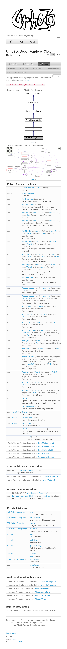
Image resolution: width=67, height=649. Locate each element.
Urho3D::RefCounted (46, 457)
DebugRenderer (19, 72)
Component (43, 493)
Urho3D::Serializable (45, 450)
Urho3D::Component (46, 443)
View (31, 537)
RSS (14, 633)
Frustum (40, 306)
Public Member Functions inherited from (30, 443)
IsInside (25, 429)
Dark (47, 54)
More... (26, 80)
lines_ (32, 512)
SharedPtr (10, 559)
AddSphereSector (28, 330)
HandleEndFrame (18, 496)
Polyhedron (43, 314)
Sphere (38, 322)
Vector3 (36, 213)
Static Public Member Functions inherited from (32, 476)
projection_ (34, 540)
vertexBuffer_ (35, 559)
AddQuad (25, 390)
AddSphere (26, 322)
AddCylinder (26, 341)
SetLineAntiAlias (28, 199)
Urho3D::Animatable (46, 447)
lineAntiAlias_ (34, 565)
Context (37, 188)
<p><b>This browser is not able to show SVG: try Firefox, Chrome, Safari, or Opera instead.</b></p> (33, 115)
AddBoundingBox (28, 288)
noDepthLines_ (35, 518)
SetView (25, 205)
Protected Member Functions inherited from (31, 581)
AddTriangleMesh (28, 357)
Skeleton (40, 349)
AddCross (25, 382)
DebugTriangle (22, 523)
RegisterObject (21, 470)
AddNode (25, 277)
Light (52, 54)
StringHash (29, 496)
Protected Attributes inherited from (28, 588)
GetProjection (27, 418)
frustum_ (33, 554)
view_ (32, 534)
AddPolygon (26, 254)
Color (29, 215)
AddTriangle (26, 231)
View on (32, 41)
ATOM (8, 633)
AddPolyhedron (27, 314)
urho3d (14, 639)
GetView (25, 412)
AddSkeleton (26, 349)
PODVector (11, 512)
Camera (32, 205)
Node (32, 277)
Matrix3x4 (26, 298)
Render (24, 398)
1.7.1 (11, 41)
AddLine (25, 213)
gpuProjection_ (35, 546)
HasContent (26, 437)
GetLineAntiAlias (28, 406)
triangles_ (33, 523)
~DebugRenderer (28, 193)
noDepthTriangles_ (36, 529)
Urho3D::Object (44, 453)
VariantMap (46, 496)
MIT (20, 642)
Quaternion (26, 333)
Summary (56, 76)
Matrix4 (14, 418)
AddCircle (25, 372)
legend (33, 142)
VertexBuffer (20, 559)
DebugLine (21, 512)
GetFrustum (26, 423)
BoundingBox (45, 288)
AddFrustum (26, 306)
